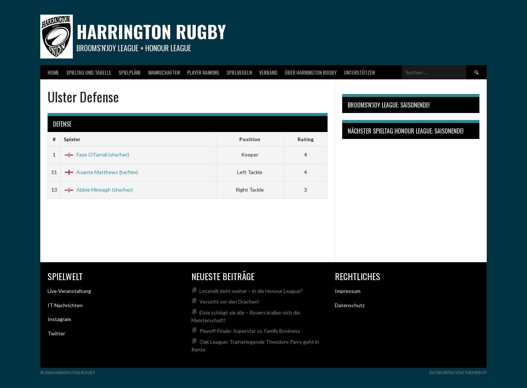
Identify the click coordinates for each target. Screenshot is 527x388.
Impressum (347, 291)
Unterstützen (359, 72)
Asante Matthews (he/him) (101, 172)
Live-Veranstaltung (69, 291)
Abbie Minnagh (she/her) (98, 190)
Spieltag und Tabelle (88, 72)
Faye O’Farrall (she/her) (96, 154)
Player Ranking (203, 72)
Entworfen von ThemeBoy (458, 372)
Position (249, 139)
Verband (268, 72)
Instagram (59, 319)
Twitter (56, 333)
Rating (306, 139)
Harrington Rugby (151, 31)
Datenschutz (350, 305)
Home (53, 72)
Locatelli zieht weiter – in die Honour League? (251, 291)
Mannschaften (164, 72)
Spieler (72, 139)
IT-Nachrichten (65, 305)
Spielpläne (130, 72)
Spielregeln (239, 72)
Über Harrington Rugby (311, 72)
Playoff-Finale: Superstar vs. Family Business (249, 331)
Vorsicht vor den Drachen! (229, 301)
